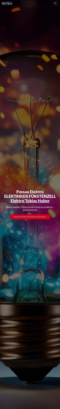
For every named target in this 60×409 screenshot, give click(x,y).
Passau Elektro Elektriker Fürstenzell (30, 217)
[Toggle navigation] (55, 3)
